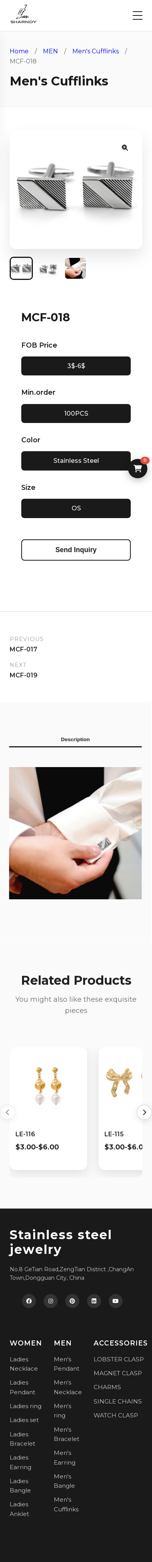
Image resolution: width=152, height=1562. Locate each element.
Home (19, 51)
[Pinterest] (72, 1301)
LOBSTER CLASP (119, 1359)
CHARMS (107, 1387)
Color (30, 440)
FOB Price (39, 345)
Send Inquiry (76, 550)
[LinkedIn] (94, 1301)
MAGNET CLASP (118, 1373)
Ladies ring (25, 1406)
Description (71, 739)
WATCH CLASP (116, 1415)
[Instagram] (51, 1301)
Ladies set (24, 1420)
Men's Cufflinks (95, 51)
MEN (50, 51)
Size (28, 487)
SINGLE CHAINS (118, 1401)
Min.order (38, 392)
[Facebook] (29, 1301)
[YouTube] (116, 1301)
